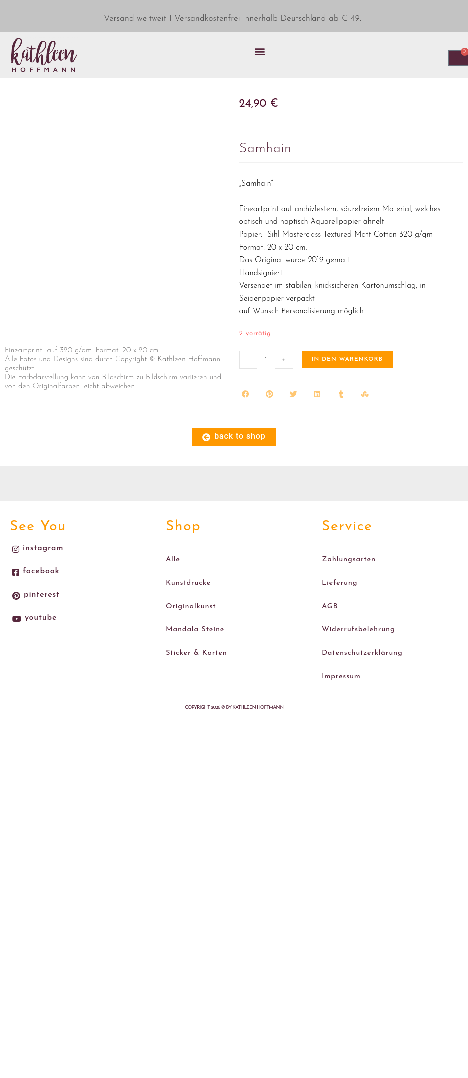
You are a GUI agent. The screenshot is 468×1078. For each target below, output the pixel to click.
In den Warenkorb (347, 359)
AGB (329, 597)
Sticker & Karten (194, 637)
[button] (259, 51)
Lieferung (338, 577)
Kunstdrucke (187, 577)
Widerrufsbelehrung (356, 617)
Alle (172, 557)
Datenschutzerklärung (360, 637)
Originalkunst (189, 597)
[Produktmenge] (266, 360)
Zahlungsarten (347, 557)
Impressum (340, 658)
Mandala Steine (193, 617)
